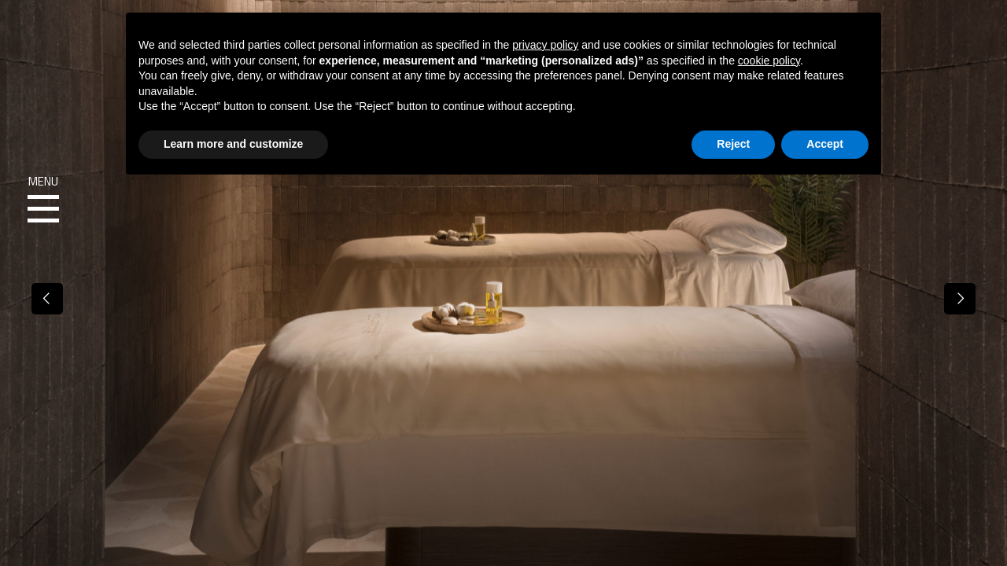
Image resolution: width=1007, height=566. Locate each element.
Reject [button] (733, 144)
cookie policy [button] (769, 60)
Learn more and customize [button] (233, 144)
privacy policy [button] (545, 45)
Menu (43, 199)
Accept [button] (824, 144)
